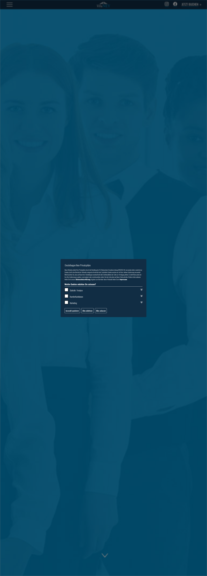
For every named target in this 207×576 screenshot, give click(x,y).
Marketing (73, 303)
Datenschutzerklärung (83, 279)
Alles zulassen (101, 310)
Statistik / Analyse (76, 290)
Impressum (123, 279)
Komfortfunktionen (76, 296)
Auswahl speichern (72, 310)
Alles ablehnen (87, 310)
